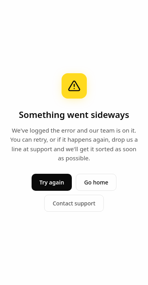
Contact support (73, 203)
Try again (51, 182)
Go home (96, 182)
